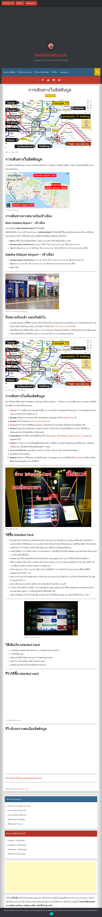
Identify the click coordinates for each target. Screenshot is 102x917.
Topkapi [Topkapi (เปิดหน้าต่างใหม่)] (85, 436)
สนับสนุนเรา (64, 72)
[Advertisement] (51, 25)
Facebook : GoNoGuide (17, 845)
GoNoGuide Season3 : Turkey (19, 789)
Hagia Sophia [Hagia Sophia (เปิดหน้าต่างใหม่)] (51, 436)
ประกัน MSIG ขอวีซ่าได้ (17, 815)
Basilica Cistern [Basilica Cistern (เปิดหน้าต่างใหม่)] (75, 436)
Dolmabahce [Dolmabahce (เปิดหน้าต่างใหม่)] (79, 457)
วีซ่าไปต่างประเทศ (24, 72)
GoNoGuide (51, 95)
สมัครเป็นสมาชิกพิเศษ (16, 819)
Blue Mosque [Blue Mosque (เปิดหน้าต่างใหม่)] (62, 436)
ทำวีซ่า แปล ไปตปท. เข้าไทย (19, 806)
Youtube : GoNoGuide (16, 840)
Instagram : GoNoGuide (17, 849)
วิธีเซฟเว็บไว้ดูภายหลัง (17, 854)
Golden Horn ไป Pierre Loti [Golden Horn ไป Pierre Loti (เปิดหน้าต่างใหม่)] (39, 421)
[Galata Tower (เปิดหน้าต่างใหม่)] (13, 425)
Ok (51, 914)
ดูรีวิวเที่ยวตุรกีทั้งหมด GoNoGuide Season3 (23, 778)
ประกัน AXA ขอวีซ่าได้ (16, 810)
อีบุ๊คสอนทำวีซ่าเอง (15, 824)
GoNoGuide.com (51, 55)
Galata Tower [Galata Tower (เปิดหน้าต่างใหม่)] (68, 417)
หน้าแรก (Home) (9, 72)
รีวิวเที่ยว (54, 72)
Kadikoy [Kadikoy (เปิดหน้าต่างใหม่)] (13, 443)
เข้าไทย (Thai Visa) (41, 72)
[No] (99, 912)
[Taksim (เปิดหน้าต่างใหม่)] (13, 410)
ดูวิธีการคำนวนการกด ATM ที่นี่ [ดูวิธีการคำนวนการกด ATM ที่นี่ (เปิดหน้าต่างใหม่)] (62, 326)
